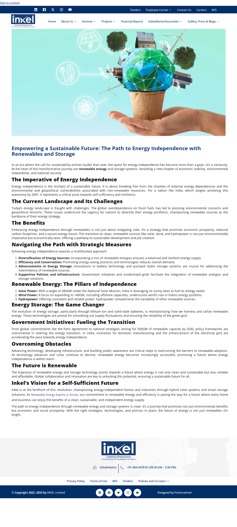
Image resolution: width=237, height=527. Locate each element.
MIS (214, 10)
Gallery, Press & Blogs (204, 21)
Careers (201, 10)
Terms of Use (98, 481)
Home (52, 21)
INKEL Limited (56, 492)
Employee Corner (159, 10)
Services (89, 21)
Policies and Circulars (154, 481)
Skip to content (10, 3)
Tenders (135, 10)
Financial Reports (132, 21)
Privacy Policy (76, 481)
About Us (69, 21)
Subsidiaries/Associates (165, 21)
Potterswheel (182, 492)
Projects (108, 21)
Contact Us (184, 10)
